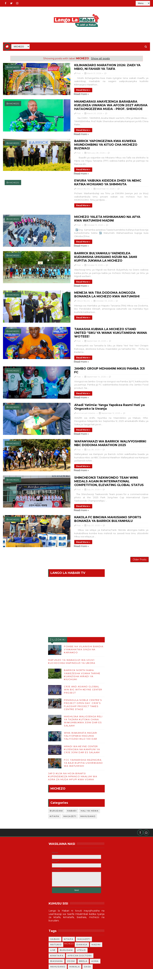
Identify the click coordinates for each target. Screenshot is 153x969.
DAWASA (81, 895)
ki (67, 944)
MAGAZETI (69, 767)
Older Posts (139, 509)
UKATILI (82, 928)
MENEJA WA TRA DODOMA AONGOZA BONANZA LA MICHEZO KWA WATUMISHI (93, 269)
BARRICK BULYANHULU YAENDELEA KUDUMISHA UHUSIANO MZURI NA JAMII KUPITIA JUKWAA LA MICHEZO (98, 236)
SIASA (87, 917)
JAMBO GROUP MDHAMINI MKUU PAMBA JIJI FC (89, 334)
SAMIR (69, 928)
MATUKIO (56, 895)
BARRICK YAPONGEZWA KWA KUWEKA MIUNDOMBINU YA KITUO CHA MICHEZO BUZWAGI (97, 136)
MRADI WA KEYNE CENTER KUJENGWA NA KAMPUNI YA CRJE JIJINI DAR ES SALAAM (82, 700)
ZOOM (71, 911)
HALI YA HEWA (89, 761)
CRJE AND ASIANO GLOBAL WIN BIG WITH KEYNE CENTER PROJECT (83, 640)
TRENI (74, 933)
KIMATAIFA (57, 906)
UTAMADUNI (79, 939)
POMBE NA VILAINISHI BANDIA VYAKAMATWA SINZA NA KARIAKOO (83, 600)
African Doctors (80, 906)
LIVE (53, 900)
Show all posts (100, 58)
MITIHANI (55, 928)
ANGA (94, 939)
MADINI (96, 895)
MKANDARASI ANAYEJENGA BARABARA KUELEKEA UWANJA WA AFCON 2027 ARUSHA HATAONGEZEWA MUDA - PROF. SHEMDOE (99, 101)
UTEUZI (81, 900)
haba (85, 933)
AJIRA (95, 911)
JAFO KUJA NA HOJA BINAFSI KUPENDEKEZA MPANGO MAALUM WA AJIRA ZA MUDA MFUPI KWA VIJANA (72, 727)
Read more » (60, 86)
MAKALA (74, 917)
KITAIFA (54, 767)
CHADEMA (68, 922)
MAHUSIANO (88, 767)
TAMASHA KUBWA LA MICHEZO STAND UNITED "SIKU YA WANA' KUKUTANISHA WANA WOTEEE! (95, 303)
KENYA (54, 922)
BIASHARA (56, 911)
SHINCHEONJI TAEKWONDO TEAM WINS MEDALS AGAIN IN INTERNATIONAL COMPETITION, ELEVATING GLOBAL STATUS (99, 436)
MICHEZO (14, 67)
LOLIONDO (86, 922)
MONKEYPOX (58, 933)
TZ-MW (95, 928)
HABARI (72, 761)
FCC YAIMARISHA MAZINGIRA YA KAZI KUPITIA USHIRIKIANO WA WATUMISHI (83, 713)
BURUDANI (56, 761)
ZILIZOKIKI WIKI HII (58, 591)
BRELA (83, 911)
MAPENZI (56, 944)
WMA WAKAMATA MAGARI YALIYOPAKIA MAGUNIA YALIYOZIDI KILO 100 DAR (80, 686)
